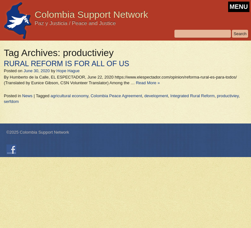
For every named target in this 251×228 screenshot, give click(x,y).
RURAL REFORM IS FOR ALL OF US (66, 64)
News (27, 95)
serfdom (11, 101)
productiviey (228, 95)
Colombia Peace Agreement (116, 95)
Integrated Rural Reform (192, 95)
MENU (239, 6)
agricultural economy (69, 95)
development (156, 95)
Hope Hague (68, 70)
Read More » (148, 82)
